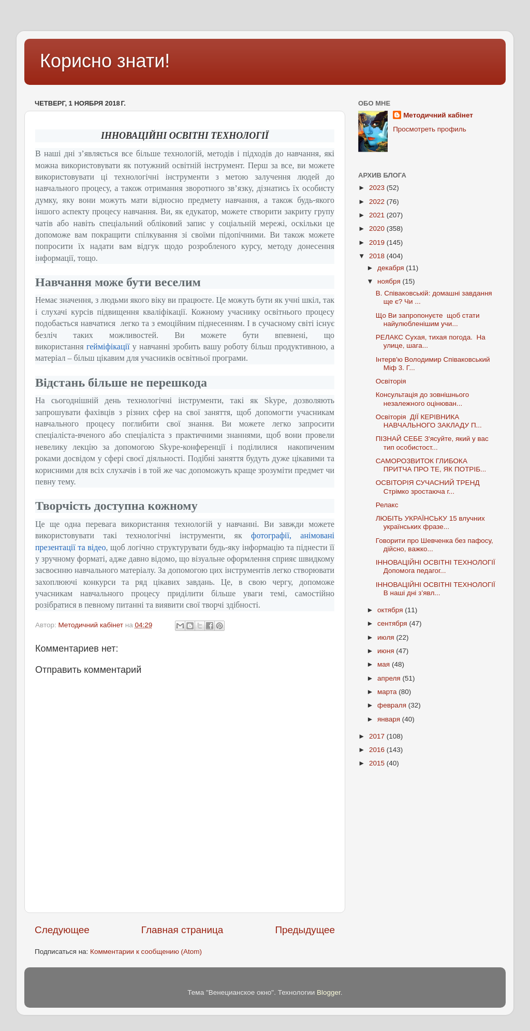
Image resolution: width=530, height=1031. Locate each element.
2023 (378, 188)
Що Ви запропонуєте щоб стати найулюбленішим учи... (428, 320)
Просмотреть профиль (429, 129)
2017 (378, 736)
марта (388, 692)
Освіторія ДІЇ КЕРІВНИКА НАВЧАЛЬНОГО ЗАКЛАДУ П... (429, 421)
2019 (378, 242)
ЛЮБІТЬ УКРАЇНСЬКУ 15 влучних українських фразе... (430, 522)
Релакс (387, 505)
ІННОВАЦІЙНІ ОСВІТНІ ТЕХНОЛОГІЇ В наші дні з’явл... (435, 589)
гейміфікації (107, 346)
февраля (392, 705)
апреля (389, 678)
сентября (393, 623)
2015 (378, 763)
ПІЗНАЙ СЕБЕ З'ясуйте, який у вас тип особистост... (432, 443)
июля (386, 637)
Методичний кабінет (438, 115)
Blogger (329, 992)
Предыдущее (305, 929)
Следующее (62, 929)
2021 (378, 215)
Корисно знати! (105, 60)
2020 (378, 228)
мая (384, 664)
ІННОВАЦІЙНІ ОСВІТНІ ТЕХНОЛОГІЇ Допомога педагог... (435, 566)
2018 (378, 256)
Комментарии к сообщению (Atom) (146, 951)
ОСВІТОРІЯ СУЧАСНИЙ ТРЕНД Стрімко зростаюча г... (428, 487)
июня (386, 651)
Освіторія (391, 381)
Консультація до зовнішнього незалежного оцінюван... (422, 399)
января (389, 719)
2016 (378, 750)
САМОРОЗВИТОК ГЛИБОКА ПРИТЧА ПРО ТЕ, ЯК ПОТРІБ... (431, 465)
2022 (378, 201)
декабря (391, 268)
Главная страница (182, 929)
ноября (389, 281)
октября (391, 610)
